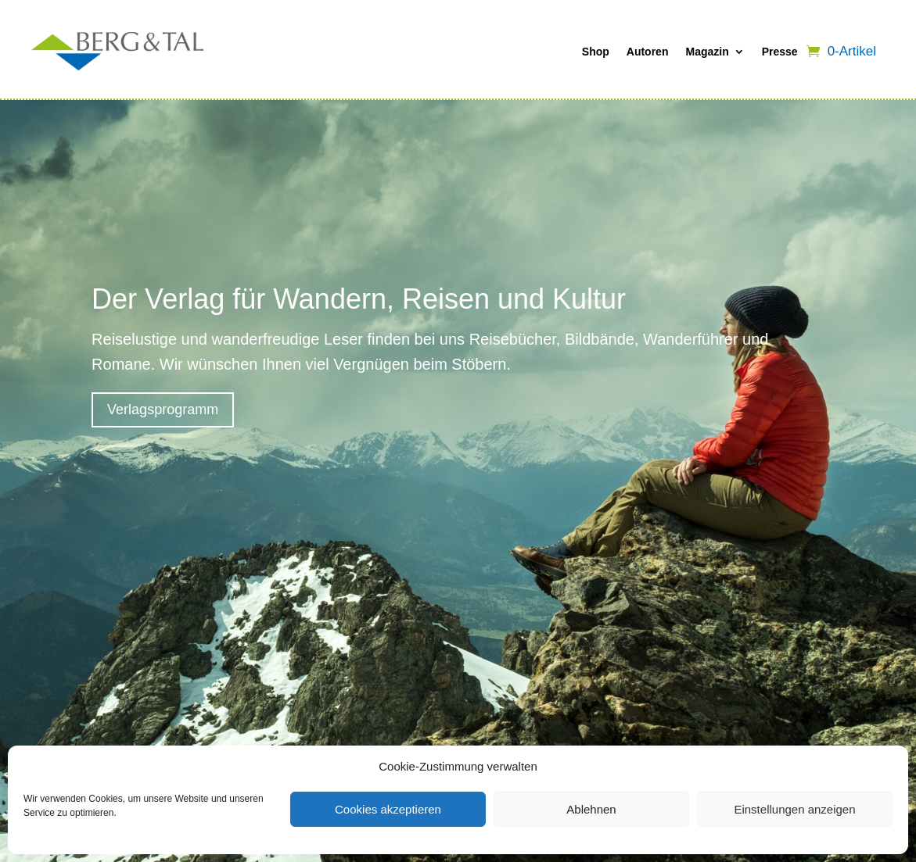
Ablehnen (591, 809)
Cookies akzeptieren (388, 809)
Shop (595, 51)
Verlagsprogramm (162, 409)
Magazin (706, 51)
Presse (780, 51)
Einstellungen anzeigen (794, 809)
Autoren (648, 51)
